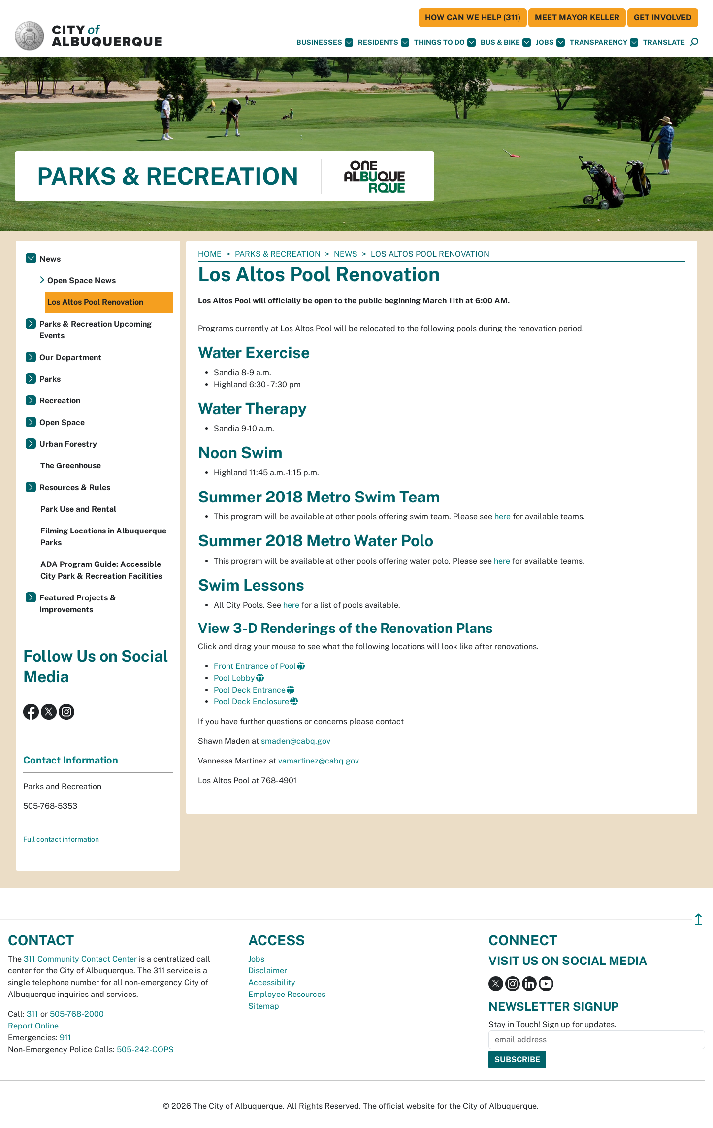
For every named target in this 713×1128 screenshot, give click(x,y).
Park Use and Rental (78, 509)
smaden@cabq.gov (295, 741)
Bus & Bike (506, 42)
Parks (50, 379)
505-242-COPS (145, 1049)
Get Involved (663, 17)
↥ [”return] (698, 919)
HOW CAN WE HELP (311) (472, 17)
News (345, 254)
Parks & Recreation (278, 254)
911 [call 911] (65, 1037)
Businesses (324, 42)
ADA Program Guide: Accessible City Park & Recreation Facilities (101, 570)
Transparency (604, 42)
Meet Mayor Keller (577, 17)
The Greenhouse (70, 465)
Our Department (70, 357)
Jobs (550, 42)
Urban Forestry (68, 444)
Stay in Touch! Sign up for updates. (552, 1024)
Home (210, 254)
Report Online (33, 1025)
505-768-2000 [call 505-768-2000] (77, 1014)
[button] (664, 42)
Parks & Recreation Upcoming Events (95, 329)
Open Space (62, 422)
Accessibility (271, 982)
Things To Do (445, 42)
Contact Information (70, 760)
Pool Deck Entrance (250, 690)
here (502, 516)
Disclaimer (267, 970)
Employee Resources (286, 994)
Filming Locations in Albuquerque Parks (103, 536)
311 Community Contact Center (80, 958)
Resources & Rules (74, 487)
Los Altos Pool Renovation (95, 302)
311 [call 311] (32, 1014)
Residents (383, 42)
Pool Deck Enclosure (251, 701)
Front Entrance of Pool (255, 666)
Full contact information (61, 839)
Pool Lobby (234, 678)
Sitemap (263, 1006)
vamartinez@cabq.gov (318, 760)
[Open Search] (694, 43)
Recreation (59, 400)
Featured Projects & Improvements (77, 603)
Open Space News (81, 280)
